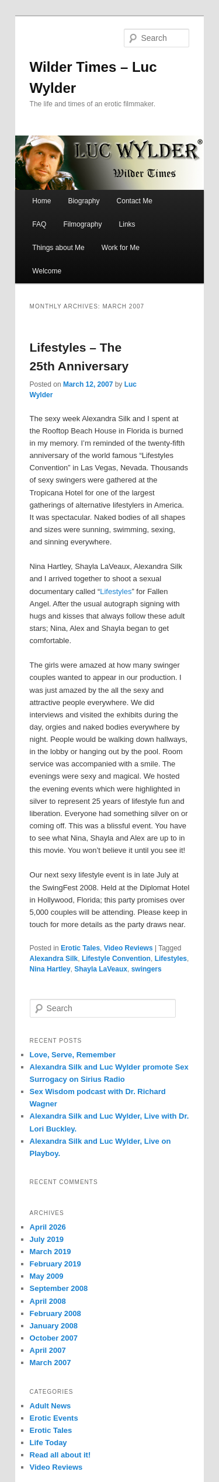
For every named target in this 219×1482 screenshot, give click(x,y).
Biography (83, 201)
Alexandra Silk (54, 959)
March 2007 (50, 1362)
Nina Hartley (50, 969)
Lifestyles (115, 591)
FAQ (39, 224)
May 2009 (47, 1276)
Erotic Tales (80, 948)
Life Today (48, 1442)
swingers (146, 969)
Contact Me (134, 201)
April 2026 (48, 1227)
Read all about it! (60, 1454)
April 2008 (48, 1301)
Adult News (50, 1405)
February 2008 (55, 1313)
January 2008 (54, 1325)
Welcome (46, 271)
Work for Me (121, 248)
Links (127, 224)
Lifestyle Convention (116, 959)
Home (41, 201)
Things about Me (58, 248)
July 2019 (47, 1239)
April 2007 (48, 1350)
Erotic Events (54, 1418)
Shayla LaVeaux (100, 969)
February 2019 (55, 1263)
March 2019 (50, 1251)
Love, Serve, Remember (73, 1054)
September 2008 (59, 1288)
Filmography (82, 224)
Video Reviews (128, 948)
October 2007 (54, 1338)
